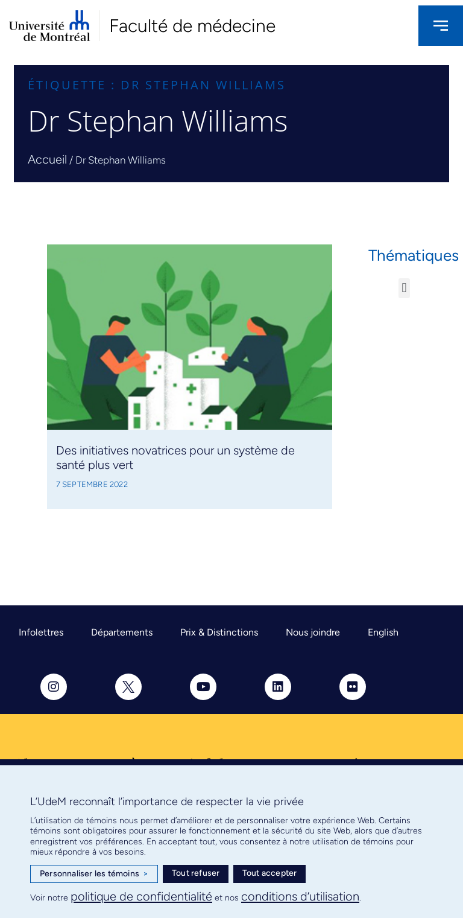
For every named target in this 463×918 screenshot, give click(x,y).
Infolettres (41, 632)
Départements (122, 632)
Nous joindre (313, 632)
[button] (404, 288)
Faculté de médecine (192, 25)
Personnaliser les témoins (94, 874)
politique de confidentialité (141, 896)
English (383, 632)
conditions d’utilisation (300, 896)
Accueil (47, 159)
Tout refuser (195, 873)
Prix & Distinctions (219, 632)
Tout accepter (269, 873)
